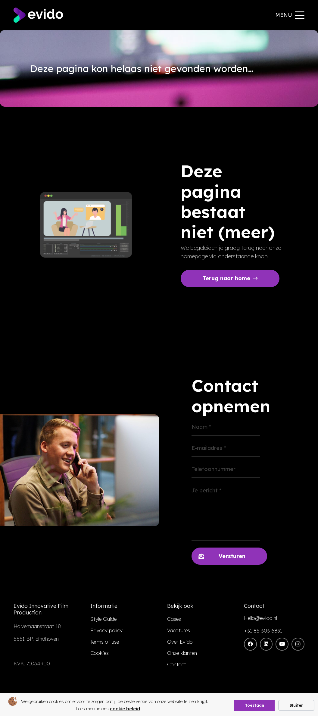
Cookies (99, 653)
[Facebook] (250, 644)
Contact (176, 664)
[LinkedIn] (266, 644)
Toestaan (254, 705)
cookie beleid (125, 708)
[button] (290, 15)
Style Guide (103, 619)
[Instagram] (298, 644)
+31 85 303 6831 (263, 630)
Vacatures (178, 630)
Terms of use (104, 642)
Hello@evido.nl (260, 618)
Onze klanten (182, 653)
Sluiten (296, 705)
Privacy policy (106, 630)
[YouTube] (282, 644)
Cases (174, 619)
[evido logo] (38, 15)
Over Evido (180, 642)
